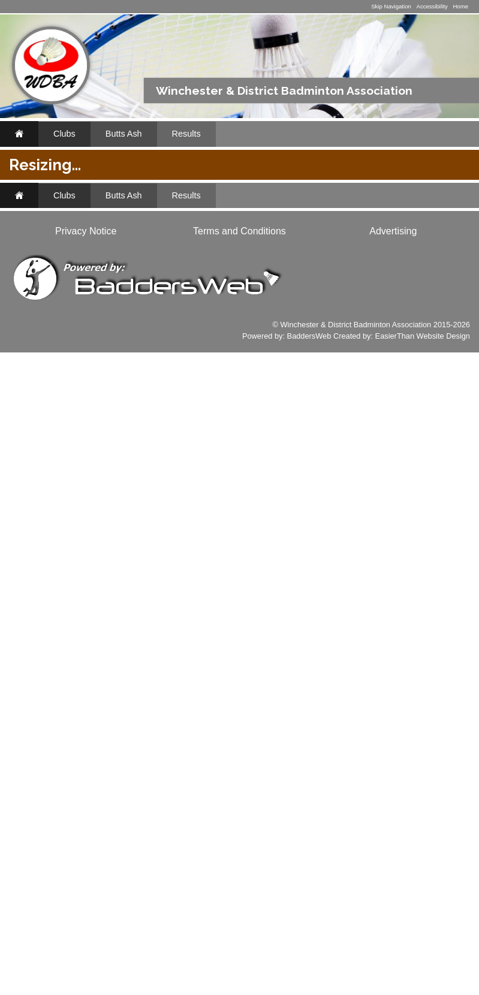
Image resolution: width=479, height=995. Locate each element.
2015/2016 (337, 262)
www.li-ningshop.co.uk (55, 576)
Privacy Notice (85, 874)
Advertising (393, 874)
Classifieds (97, 593)
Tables (143, 302)
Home (460, 6)
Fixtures (41, 216)
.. (26, 318)
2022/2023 (350, 247)
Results (186, 133)
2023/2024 (297, 247)
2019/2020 (403, 247)
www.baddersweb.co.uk (57, 798)
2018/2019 (177, 262)
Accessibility (431, 6)
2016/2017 (283, 262)
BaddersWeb (309, 978)
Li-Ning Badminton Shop (53, 435)
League (399, 288)
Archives (42, 292)
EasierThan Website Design (422, 978)
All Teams (267, 229)
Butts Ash (124, 133)
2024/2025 (243, 247)
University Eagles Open (256, 432)
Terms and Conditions (239, 874)
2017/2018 (230, 262)
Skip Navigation (391, 6)
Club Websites (63, 691)
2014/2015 (390, 262)
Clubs (64, 133)
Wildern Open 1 (239, 476)
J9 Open (224, 454)
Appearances (53, 267)
